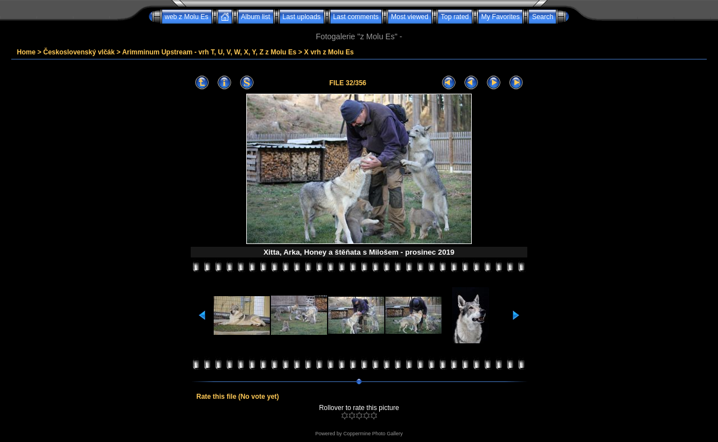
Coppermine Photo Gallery (373, 433)
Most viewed (410, 17)
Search (542, 17)
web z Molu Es (187, 17)
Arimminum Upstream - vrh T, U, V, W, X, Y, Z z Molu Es (209, 52)
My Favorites (500, 17)
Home (26, 52)
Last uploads (302, 17)
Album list (255, 17)
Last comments (356, 17)
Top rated (455, 17)
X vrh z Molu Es (329, 52)
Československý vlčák (78, 52)
